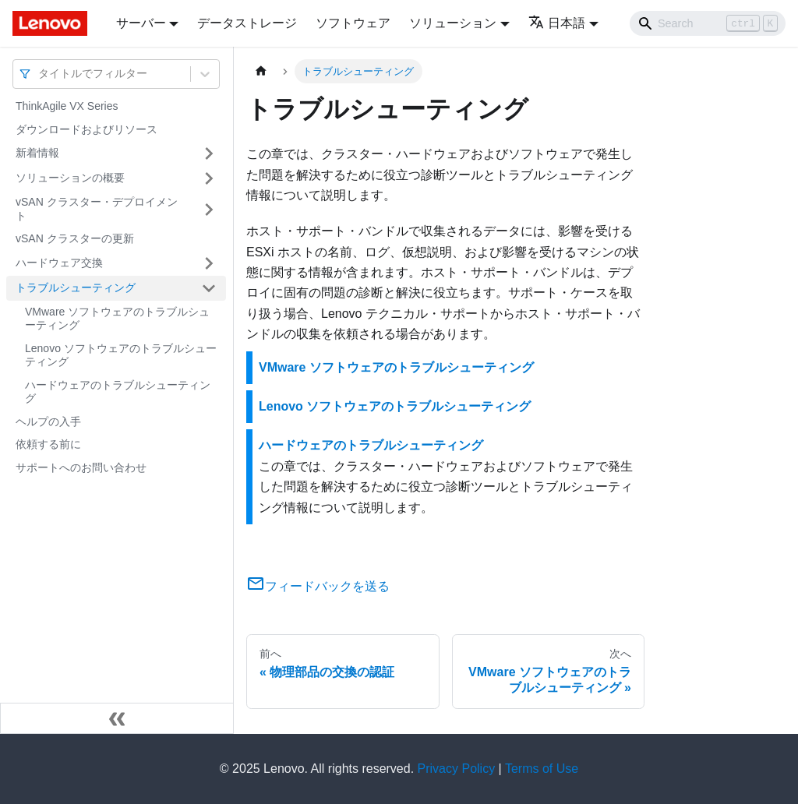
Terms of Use (541, 768)
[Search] (708, 23)
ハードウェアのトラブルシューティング (117, 392)
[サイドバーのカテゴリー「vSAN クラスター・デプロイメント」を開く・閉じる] (209, 209)
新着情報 (37, 152)
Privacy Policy (457, 768)
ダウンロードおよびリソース (86, 129)
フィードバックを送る (318, 586)
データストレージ (247, 23)
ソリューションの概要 (70, 177)
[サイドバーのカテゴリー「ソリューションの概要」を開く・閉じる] (209, 178)
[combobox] (39, 74)
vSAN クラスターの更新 (75, 238)
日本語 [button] (556, 23)
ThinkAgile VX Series (67, 106)
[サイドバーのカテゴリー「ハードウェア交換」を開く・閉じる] (209, 263)
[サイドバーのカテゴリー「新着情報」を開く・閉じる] (209, 153)
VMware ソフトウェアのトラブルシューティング (117, 318)
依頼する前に (48, 444)
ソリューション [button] (452, 23)
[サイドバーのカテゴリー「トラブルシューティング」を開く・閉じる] (209, 288)
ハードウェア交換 (59, 262)
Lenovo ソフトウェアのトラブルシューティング (121, 355)
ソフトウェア (353, 23)
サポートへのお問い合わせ (81, 467)
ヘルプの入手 (48, 421)
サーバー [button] (141, 23)
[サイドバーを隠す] (117, 718)
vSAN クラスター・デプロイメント (97, 209)
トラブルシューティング (76, 287)
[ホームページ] (261, 71)
